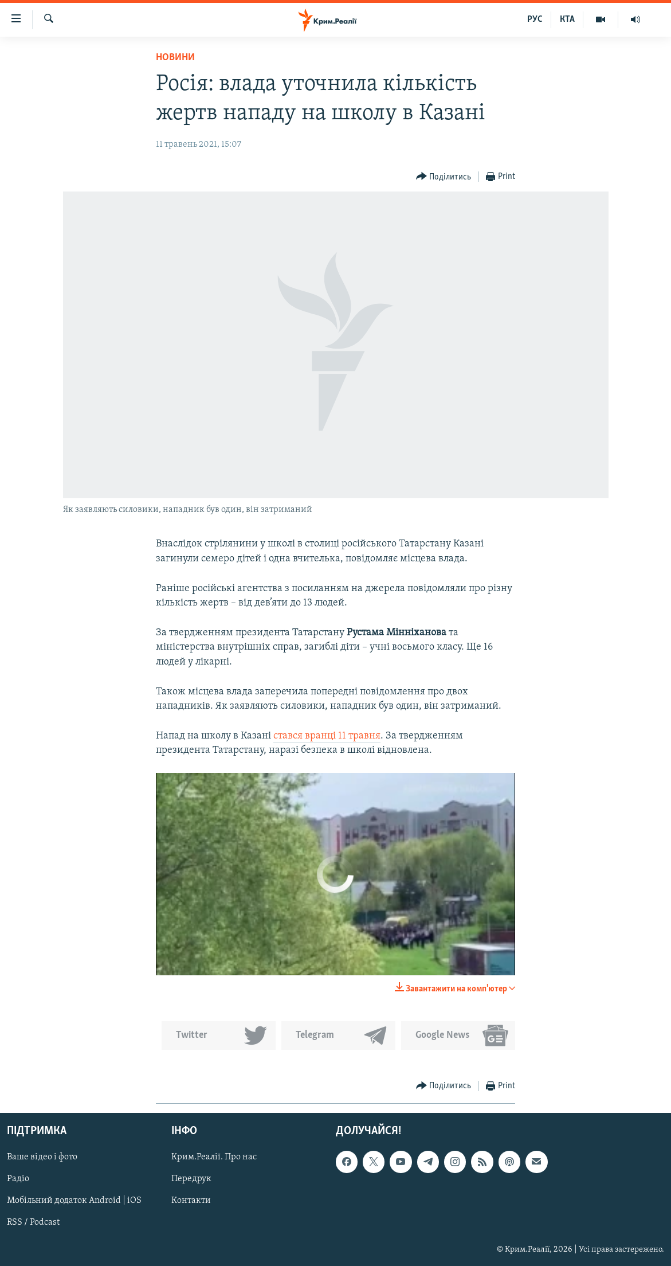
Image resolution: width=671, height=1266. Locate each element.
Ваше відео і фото (42, 1157)
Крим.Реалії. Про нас (214, 1157)
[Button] (444, 177)
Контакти (191, 1200)
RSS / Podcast (33, 1223)
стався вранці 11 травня (326, 735)
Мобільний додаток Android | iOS (74, 1200)
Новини (175, 57)
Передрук (191, 1178)
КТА (567, 19)
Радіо (18, 1178)
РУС (535, 19)
